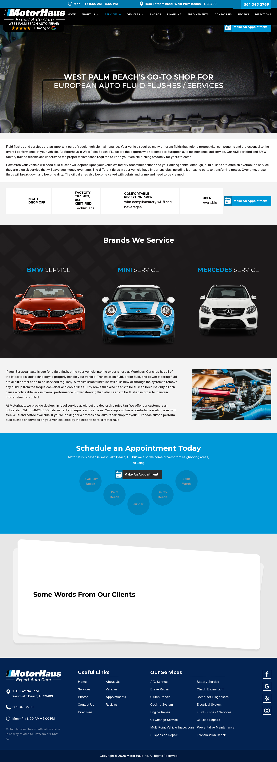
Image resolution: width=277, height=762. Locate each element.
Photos (155, 16)
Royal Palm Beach (90, 481)
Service (49, 270)
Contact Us (223, 16)
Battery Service (208, 682)
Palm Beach (114, 494)
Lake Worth (186, 481)
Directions (263, 16)
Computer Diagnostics (213, 697)
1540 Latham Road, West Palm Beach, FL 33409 (181, 3)
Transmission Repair (211, 735)
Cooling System (161, 704)
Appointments (198, 16)
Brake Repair (159, 689)
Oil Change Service (164, 720)
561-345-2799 (256, 4)
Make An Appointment (250, 201)
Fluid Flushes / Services (214, 712)
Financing (174, 16)
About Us (88, 16)
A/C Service (159, 682)
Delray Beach (162, 494)
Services (111, 16)
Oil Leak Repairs (208, 720)
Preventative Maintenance (216, 727)
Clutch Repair (160, 697)
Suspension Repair (164, 735)
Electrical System (209, 704)
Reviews (243, 16)
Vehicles (133, 16)
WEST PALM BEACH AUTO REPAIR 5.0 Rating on (36, 28)
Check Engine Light (210, 689)
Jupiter (138, 504)
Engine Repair (160, 712)
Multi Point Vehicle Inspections (172, 727)
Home (72, 16)
